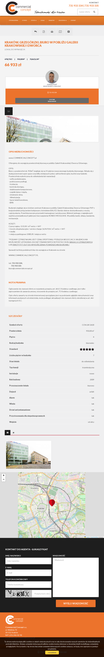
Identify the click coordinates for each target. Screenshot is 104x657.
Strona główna (13, 20)
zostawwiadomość (52, 100)
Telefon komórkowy (16, 579)
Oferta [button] (34, 20)
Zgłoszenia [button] (63, 20)
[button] (52, 501)
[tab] (9, 111)
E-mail (8, 567)
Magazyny (52, 20)
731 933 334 (52, 92)
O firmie (24, 20)
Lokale (43, 20)
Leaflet (86, 537)
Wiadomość (59, 555)
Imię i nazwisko (13, 555)
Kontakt (73, 20)
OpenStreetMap (94, 537)
